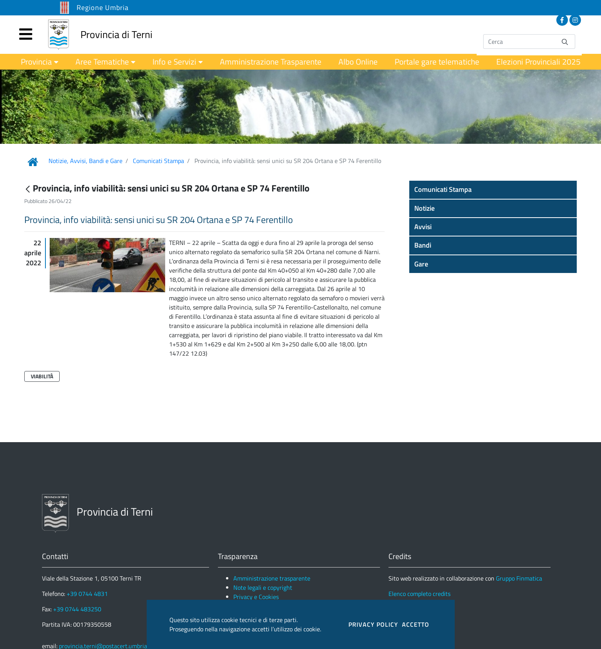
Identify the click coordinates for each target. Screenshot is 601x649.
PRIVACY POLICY (373, 624)
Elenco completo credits (419, 593)
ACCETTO (415, 624)
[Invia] (564, 41)
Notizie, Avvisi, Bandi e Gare (85, 160)
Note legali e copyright (262, 587)
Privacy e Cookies (256, 596)
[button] (493, 189)
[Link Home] (32, 162)
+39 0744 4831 (87, 593)
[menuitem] (39, 62)
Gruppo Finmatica (519, 578)
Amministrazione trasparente (271, 578)
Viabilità (42, 376)
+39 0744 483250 (77, 609)
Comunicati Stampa (158, 160)
